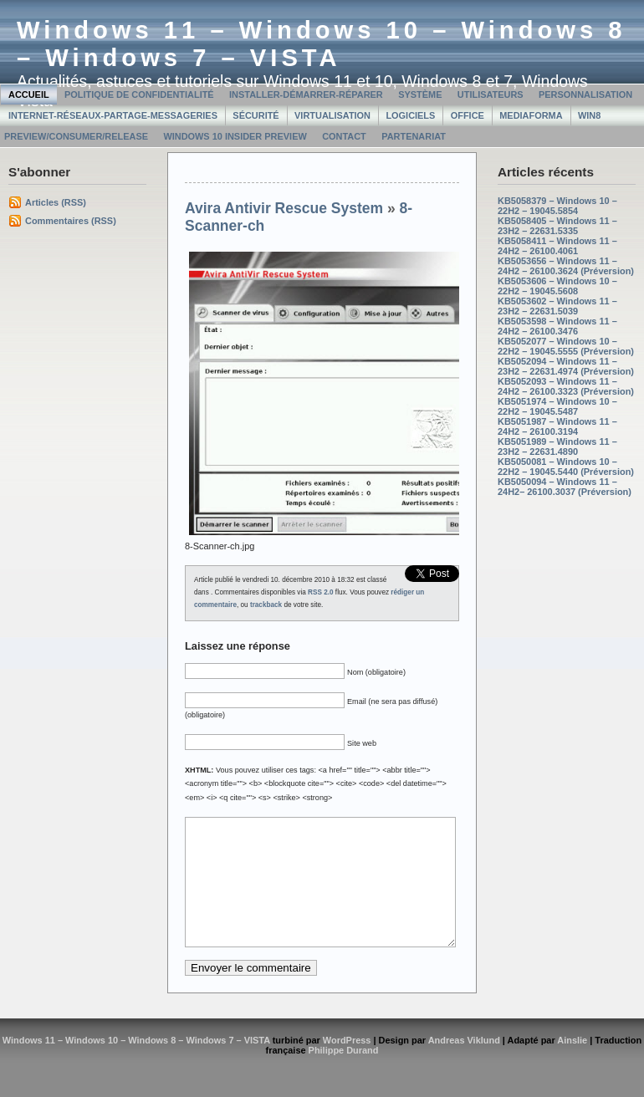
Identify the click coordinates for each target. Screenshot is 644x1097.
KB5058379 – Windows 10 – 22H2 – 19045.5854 (557, 206)
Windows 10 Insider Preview (234, 136)
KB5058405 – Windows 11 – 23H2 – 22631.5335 (557, 226)
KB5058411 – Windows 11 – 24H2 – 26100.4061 (557, 246)
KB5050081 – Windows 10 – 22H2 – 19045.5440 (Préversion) (566, 467)
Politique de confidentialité (139, 94)
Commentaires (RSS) (70, 221)
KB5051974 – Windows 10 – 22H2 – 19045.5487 (557, 406)
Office (467, 115)
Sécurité (256, 115)
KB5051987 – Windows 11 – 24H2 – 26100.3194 (557, 426)
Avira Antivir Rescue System (284, 208)
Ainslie (572, 1065)
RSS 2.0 (321, 592)
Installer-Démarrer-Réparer (306, 94)
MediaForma (530, 115)
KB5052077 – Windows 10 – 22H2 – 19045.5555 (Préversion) (566, 346)
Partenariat (413, 136)
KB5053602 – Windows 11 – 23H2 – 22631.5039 (557, 306)
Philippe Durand (344, 1075)
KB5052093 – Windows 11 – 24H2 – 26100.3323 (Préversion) (566, 386)
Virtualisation (332, 115)
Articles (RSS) (55, 202)
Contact (344, 136)
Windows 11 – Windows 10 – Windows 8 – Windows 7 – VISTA (321, 44)
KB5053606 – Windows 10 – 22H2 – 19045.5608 (557, 286)
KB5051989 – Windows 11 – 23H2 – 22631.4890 (557, 446)
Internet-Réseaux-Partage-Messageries (112, 115)
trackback (266, 605)
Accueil (28, 94)
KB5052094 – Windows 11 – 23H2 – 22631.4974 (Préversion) (566, 366)
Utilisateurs (490, 94)
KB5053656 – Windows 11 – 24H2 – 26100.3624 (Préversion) (566, 266)
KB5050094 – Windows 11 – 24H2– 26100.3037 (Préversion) (564, 487)
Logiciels (410, 115)
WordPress (347, 1065)
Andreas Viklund (464, 1065)
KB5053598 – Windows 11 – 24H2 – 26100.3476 (557, 326)
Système (420, 94)
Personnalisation (585, 94)
